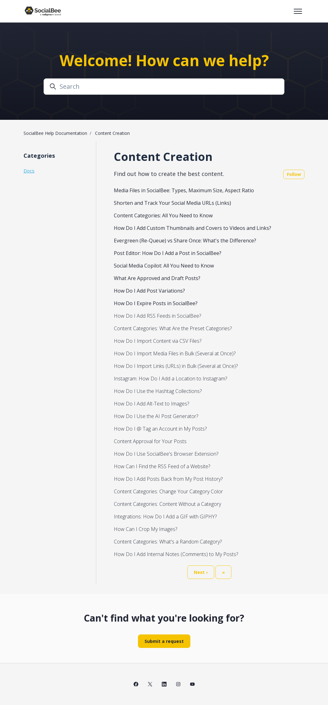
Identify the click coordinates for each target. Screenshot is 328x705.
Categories (39, 155)
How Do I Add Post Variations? (149, 290)
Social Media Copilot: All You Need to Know (164, 265)
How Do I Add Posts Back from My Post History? (168, 478)
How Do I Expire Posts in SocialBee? (156, 303)
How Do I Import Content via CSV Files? (157, 340)
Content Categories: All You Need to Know (163, 215)
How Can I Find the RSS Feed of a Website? (162, 466)
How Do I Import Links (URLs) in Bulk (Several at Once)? (176, 366)
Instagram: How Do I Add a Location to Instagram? (170, 378)
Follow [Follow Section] (294, 174)
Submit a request (164, 641)
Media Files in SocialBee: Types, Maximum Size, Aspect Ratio (184, 190)
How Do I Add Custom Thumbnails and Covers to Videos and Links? (192, 228)
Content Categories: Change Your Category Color (168, 491)
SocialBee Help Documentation (55, 133)
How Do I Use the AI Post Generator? (156, 416)
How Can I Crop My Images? (145, 529)
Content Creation (112, 133)
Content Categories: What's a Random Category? (168, 541)
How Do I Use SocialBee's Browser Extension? (166, 453)
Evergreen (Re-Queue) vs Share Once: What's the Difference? (185, 240)
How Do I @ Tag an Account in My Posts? (160, 428)
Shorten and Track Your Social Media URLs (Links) (172, 202)
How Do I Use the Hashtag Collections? (158, 391)
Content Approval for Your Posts (150, 441)
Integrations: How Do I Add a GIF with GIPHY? (165, 516)
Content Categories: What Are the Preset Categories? (173, 328)
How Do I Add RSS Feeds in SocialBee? (157, 315)
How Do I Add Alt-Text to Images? (151, 403)
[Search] (164, 86)
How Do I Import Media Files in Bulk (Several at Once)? (174, 353)
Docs (29, 170)
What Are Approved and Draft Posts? (157, 278)
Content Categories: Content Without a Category (167, 504)
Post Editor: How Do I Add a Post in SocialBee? (167, 253)
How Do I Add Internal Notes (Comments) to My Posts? (176, 554)
